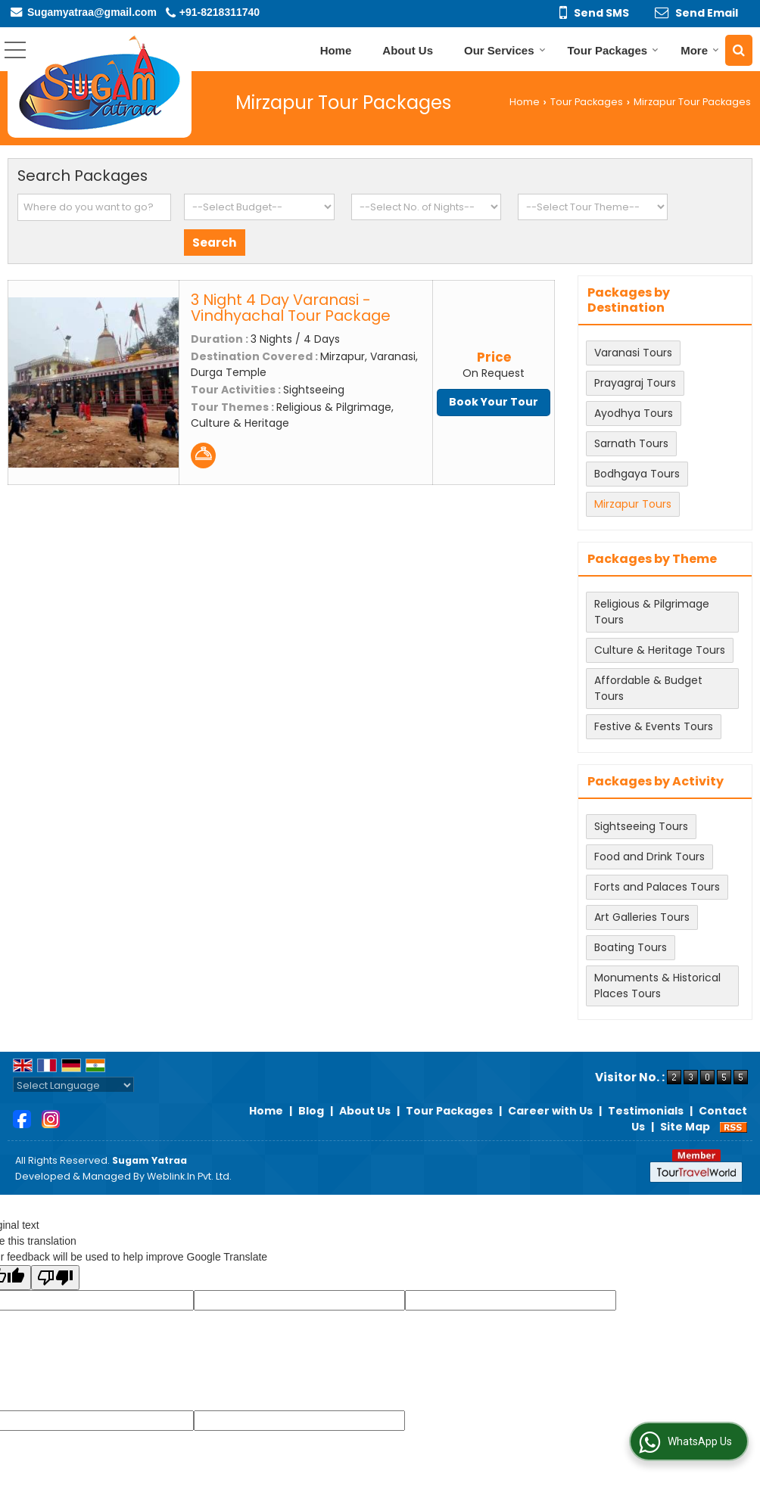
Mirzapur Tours (632, 503)
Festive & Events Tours (653, 726)
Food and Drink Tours (649, 856)
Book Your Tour (493, 401)
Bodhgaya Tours (637, 473)
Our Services (505, 50)
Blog (311, 1110)
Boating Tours (630, 947)
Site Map (685, 1126)
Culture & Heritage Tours (659, 650)
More (700, 50)
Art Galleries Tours (642, 917)
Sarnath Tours (631, 443)
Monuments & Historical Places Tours (657, 985)
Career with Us (550, 1110)
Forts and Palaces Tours (657, 886)
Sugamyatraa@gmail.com (92, 12)
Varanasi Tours (633, 352)
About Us (407, 50)
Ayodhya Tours (633, 413)
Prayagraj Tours (635, 382)
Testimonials (646, 1110)
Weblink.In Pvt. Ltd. (189, 1176)
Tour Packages (613, 50)
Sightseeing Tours (641, 826)
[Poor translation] (55, 1277)
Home (336, 50)
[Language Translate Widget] (73, 1085)
